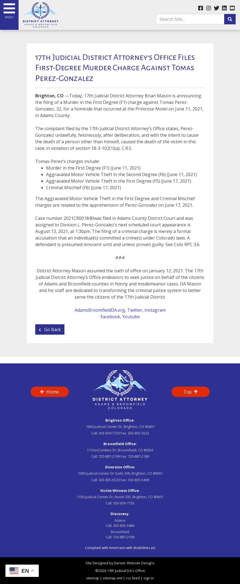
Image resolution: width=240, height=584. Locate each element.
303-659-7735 (123, 503)
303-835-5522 (138, 433)
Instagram (155, 310)
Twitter (134, 310)
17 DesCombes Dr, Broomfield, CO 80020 (120, 450)
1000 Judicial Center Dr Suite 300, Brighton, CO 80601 (120, 473)
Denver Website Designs (134, 562)
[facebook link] (200, 8)
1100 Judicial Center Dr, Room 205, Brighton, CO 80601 (120, 496)
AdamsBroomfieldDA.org (100, 310)
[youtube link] (232, 8)
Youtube (131, 317)
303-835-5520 (109, 479)
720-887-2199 (109, 456)
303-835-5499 (138, 479)
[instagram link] (208, 8)
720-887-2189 (138, 456)
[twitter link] (216, 8)
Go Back (50, 329)
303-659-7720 (109, 433)
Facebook (110, 317)
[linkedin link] (224, 8)
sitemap (92, 578)
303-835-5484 (123, 525)
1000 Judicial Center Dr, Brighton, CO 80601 (120, 426)
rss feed (133, 578)
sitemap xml (112, 578)
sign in (148, 578)
